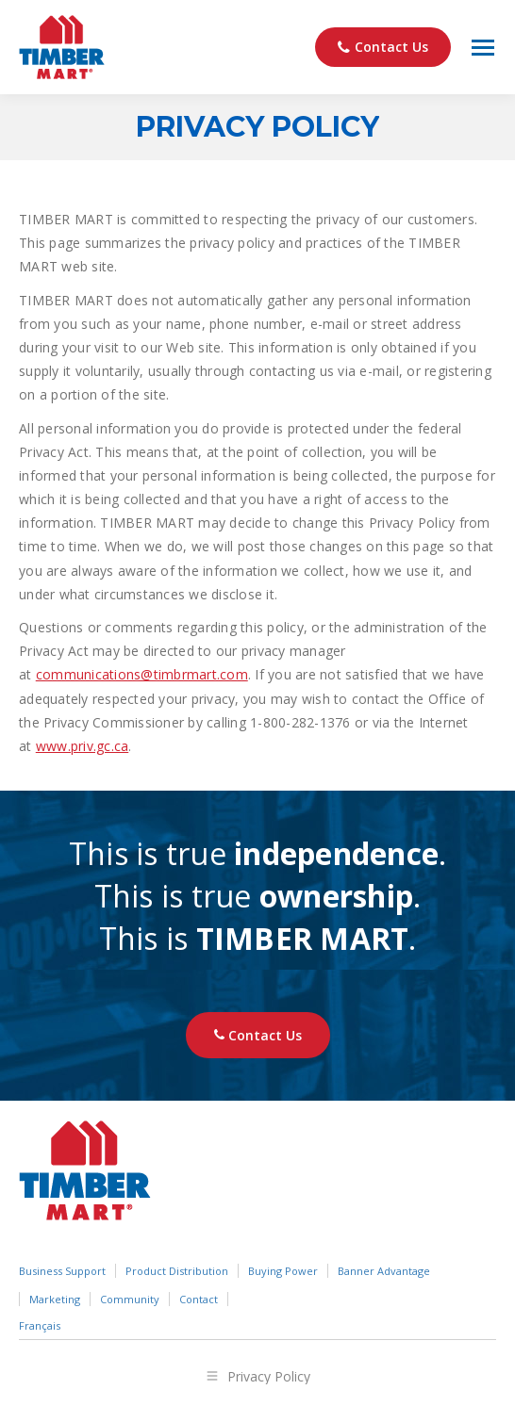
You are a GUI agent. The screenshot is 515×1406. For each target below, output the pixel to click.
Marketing (54, 1299)
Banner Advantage (384, 1271)
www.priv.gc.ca (82, 746)
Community (129, 1299)
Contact (198, 1299)
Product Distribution (176, 1271)
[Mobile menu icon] (483, 47)
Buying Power (283, 1271)
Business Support (62, 1271)
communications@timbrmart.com (142, 674)
